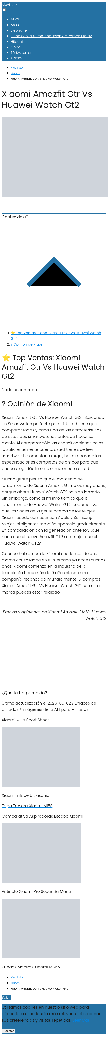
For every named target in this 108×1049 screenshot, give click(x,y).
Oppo (15, 47)
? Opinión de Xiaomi (28, 344)
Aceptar (9, 1031)
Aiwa (15, 19)
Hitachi (17, 41)
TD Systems (21, 52)
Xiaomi (17, 58)
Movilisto (9, 4)
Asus (15, 24)
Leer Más (81, 1020)
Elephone (19, 30)
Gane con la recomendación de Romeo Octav (51, 36)
